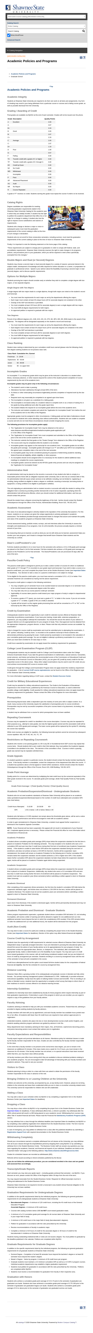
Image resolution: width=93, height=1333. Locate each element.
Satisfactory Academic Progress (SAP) (71, 1115)
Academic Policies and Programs (23, 74)
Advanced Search (13, 40)
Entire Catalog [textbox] (13, 26)
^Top (51, 86)
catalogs (21, 1322)
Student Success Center (62, 676)
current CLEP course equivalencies (37, 670)
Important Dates (79, 570)
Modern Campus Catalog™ (67, 1322)
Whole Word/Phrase (17, 35)
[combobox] (46, 17)
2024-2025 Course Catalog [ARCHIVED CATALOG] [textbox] (26, 17)
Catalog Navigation (16, 50)
